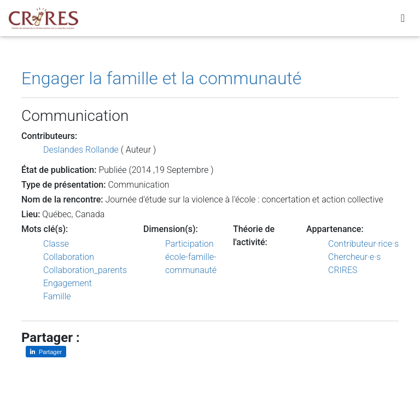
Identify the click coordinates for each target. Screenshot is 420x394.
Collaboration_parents (85, 270)
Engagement (67, 283)
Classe (56, 244)
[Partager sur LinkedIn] (46, 351)
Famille (57, 296)
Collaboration (68, 257)
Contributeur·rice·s (363, 244)
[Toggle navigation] (402, 20)
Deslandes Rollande (81, 149)
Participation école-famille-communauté (191, 257)
